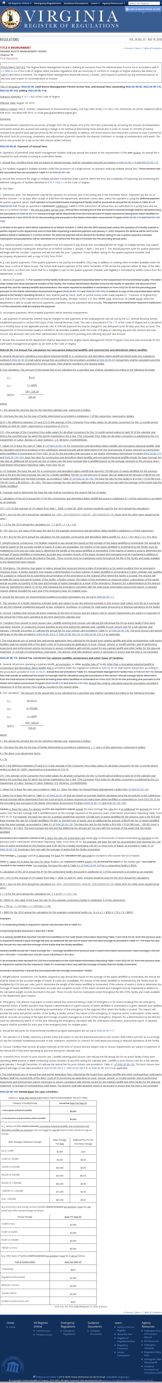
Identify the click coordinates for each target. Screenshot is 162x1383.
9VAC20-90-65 (134, 86)
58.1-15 (113, 322)
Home (12, 1327)
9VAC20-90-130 (9, 90)
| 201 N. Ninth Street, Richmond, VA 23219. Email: (81, 1376)
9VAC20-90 (27, 86)
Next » (138, 48)
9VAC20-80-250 (45, 634)
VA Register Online (18, 3)
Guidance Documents (76, 3)
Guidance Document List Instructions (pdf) (152, 1369)
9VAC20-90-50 (20, 360)
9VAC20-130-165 (95, 291)
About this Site (124, 1334)
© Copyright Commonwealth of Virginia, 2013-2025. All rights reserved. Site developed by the (81, 1380)
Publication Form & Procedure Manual (152, 1334)
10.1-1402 (29, 96)
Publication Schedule (149, 1346)
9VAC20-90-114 (37, 90)
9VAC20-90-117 (105, 596)
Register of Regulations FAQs (126, 1339)
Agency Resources (112, 3)
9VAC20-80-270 (92, 634)
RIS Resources (151, 1341)
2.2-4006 (5, 71)
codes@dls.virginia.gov (117, 1376)
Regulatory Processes (122, 1347)
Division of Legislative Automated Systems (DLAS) (128, 1380)
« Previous (128, 48)
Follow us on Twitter (46, 1376)
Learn (94, 3)
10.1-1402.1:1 (56, 182)
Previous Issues (44, 1334)
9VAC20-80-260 (67, 634)
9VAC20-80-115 (132, 217)
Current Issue (43, 1330)
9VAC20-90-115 (152, 86)
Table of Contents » (152, 48)
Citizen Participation (123, 1354)
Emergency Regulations (47, 3)
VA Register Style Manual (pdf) (152, 1361)
